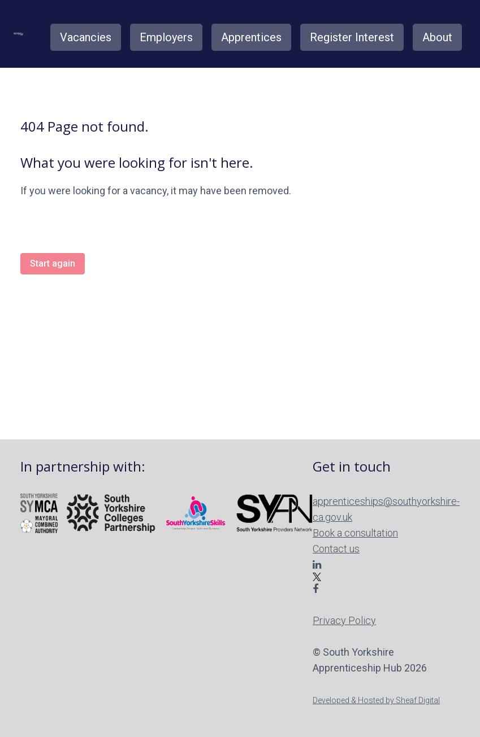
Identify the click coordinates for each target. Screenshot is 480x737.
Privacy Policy (344, 620)
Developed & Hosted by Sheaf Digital (376, 700)
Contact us (336, 549)
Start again (52, 263)
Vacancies (85, 37)
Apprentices (251, 37)
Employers (166, 37)
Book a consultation (355, 533)
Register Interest (352, 37)
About (437, 37)
